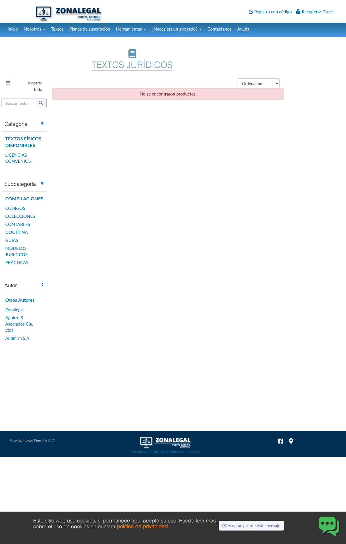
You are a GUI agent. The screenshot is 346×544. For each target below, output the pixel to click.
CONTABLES (17, 224)
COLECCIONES (20, 216)
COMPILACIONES (24, 198)
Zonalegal (14, 309)
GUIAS (11, 240)
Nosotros (34, 28)
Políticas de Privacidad (184, 452)
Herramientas (131, 28)
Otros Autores (20, 300)
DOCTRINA (16, 232)
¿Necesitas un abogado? (177, 28)
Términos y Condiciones (149, 452)
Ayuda (243, 28)
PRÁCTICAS (17, 262)
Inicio (13, 28)
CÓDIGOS (15, 208)
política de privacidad (142, 526)
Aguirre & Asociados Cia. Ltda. (19, 324)
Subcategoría (20, 184)
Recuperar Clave (314, 11)
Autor (10, 285)
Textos (57, 28)
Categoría (15, 124)
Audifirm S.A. (17, 338)
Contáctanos (219, 28)
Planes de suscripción (89, 28)
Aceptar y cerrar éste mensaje (251, 525)
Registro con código (270, 11)
